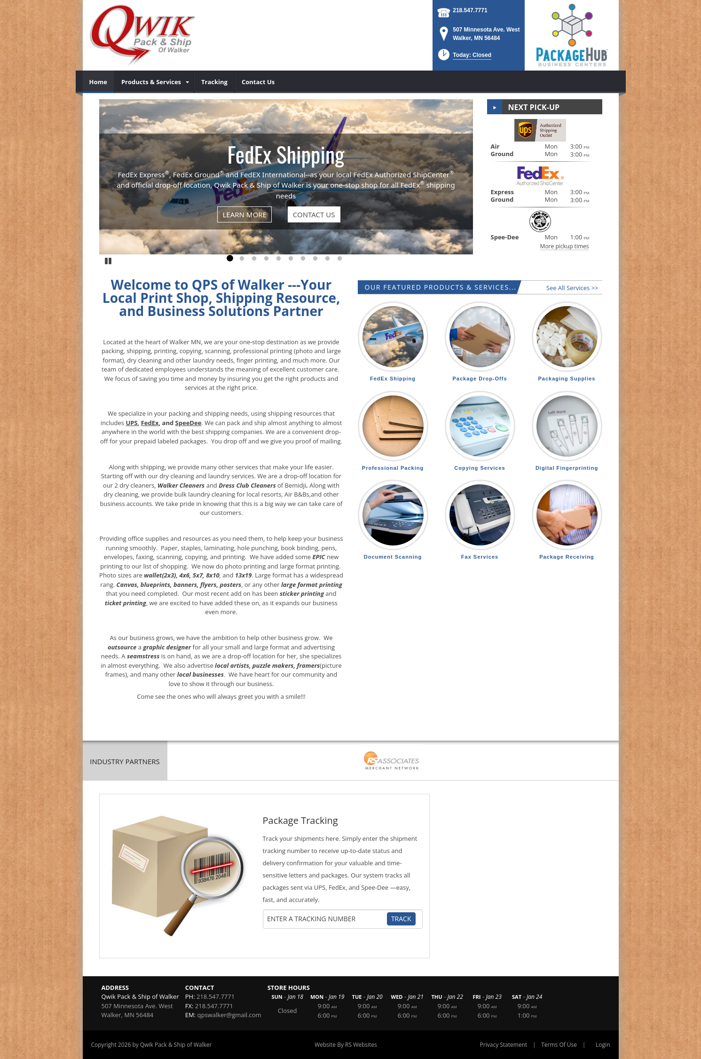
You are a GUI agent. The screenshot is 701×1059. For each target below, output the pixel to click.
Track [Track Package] (401, 918)
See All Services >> (572, 288)
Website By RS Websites (346, 1045)
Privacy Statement (504, 1045)
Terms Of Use (559, 1045)
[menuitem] (98, 82)
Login (603, 1045)
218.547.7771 (470, 10)
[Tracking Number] (326, 918)
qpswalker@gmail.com (229, 1015)
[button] (463, 57)
